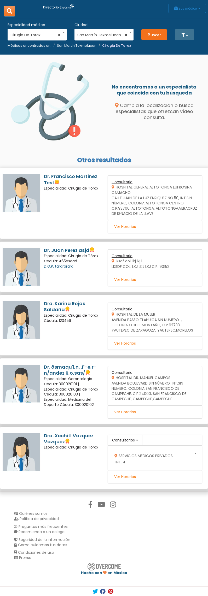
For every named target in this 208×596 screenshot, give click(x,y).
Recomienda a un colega (39, 531)
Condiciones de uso (34, 552)
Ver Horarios (125, 226)
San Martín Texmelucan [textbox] (102, 35)
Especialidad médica (26, 24)
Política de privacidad (36, 518)
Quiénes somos (31, 513)
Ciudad (81, 24)
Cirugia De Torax (116, 45)
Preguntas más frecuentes (41, 526)
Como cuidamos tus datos (40, 544)
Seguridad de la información (42, 539)
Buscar (154, 34)
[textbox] (153, 458)
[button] (184, 34)
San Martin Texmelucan (76, 45)
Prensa (22, 557)
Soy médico (187, 8)
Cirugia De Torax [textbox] (35, 35)
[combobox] (35, 33)
